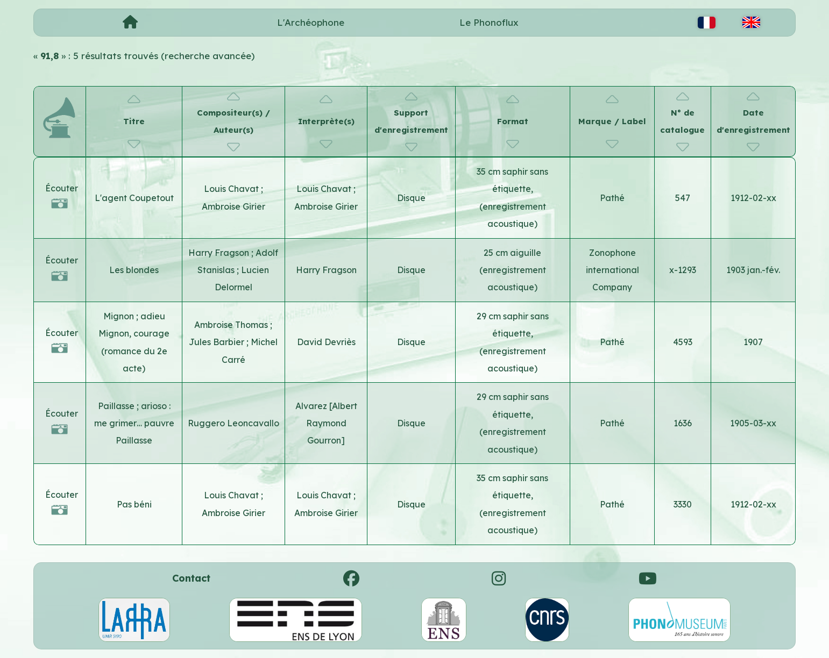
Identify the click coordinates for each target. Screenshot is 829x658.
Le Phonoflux (489, 22)
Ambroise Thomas (232, 324)
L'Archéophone (310, 22)
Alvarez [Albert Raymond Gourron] (326, 423)
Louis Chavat (232, 188)
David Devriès (326, 342)
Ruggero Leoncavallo (233, 423)
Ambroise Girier (233, 206)
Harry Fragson (219, 252)
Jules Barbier (217, 342)
